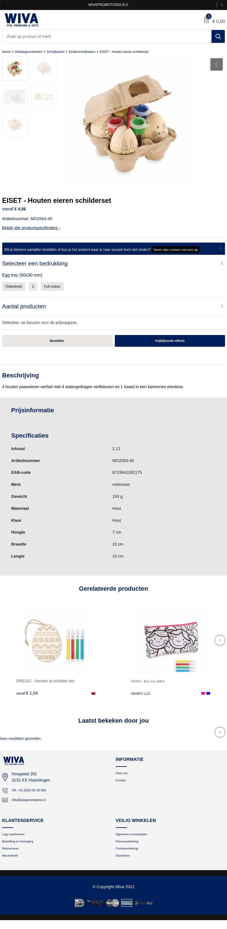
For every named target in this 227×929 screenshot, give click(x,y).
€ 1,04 (27, 695)
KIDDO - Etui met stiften (153, 683)
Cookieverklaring (130, 855)
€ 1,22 (142, 695)
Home (7, 51)
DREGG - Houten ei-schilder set (45, 683)
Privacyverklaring (130, 847)
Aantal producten (25, 307)
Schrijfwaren (64, 51)
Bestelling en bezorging (22, 847)
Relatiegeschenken (33, 51)
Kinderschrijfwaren (96, 51)
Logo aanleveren (16, 839)
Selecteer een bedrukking (37, 263)
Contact (122, 784)
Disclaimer (125, 864)
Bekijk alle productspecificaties (31, 227)
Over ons (123, 776)
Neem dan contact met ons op (175, 249)
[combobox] (106, 36)
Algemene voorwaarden (136, 839)
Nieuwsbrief (12, 864)
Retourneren (13, 855)
